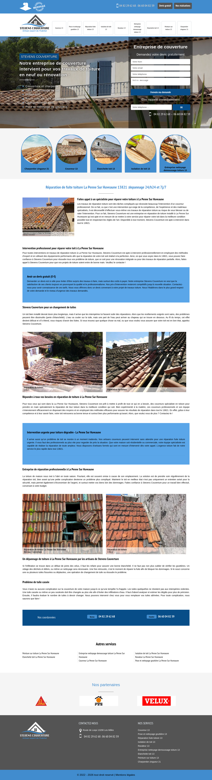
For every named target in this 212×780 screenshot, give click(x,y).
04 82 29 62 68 (126, 6)
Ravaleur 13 (122, 28)
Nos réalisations (182, 5)
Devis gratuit (164, 5)
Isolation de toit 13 (106, 27)
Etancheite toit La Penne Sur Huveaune (38, 656)
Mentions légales (125, 774)
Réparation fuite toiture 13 (90, 27)
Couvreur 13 (59, 28)
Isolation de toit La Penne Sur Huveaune (152, 653)
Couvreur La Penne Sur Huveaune (93, 660)
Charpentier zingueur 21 (184, 27)
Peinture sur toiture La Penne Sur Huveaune (40, 653)
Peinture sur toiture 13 (169, 27)
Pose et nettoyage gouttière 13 (74, 27)
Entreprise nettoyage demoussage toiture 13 (137, 28)
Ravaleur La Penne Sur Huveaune (149, 656)
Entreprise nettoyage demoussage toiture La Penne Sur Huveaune (102, 655)
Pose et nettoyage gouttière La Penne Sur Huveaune (157, 660)
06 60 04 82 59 (144, 6)
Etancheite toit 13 (153, 28)
